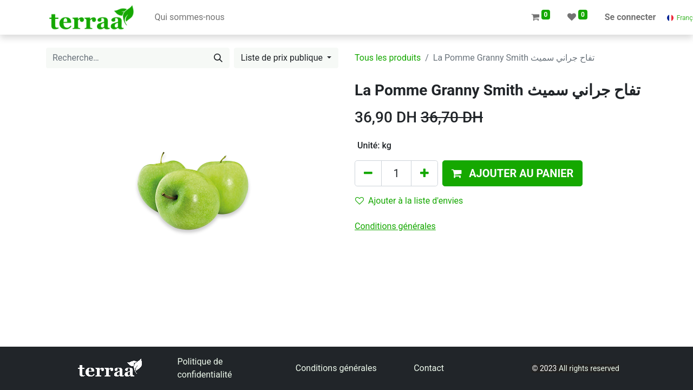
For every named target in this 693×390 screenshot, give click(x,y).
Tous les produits (388, 58)
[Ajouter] (424, 173)
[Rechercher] (218, 58)
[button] (512, 173)
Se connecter (630, 17)
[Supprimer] (368, 173)
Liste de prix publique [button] (283, 58)
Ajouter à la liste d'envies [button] (409, 201)
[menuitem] (189, 17)
